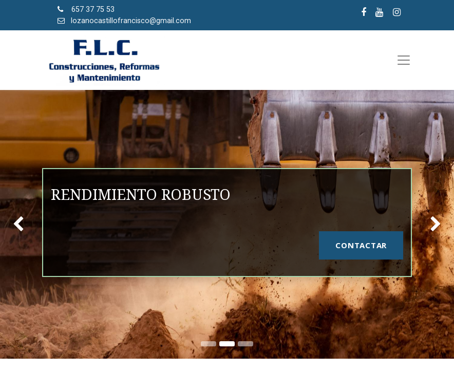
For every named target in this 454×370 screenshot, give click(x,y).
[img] (18, 224)
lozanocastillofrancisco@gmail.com (131, 20)
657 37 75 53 (93, 9)
